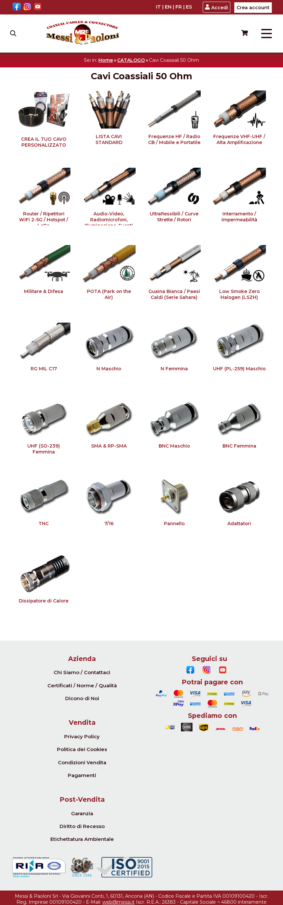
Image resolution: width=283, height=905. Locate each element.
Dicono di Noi (82, 698)
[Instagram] (27, 7)
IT (158, 7)
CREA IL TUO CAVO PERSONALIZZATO (43, 142)
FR (178, 7)
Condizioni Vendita (82, 762)
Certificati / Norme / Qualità (82, 685)
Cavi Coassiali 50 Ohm (174, 60)
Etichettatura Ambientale (82, 839)
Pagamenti (82, 775)
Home (105, 60)
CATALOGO (131, 60)
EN (168, 7)
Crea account (253, 8)
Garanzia (82, 813)
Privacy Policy (82, 736)
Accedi (216, 7)
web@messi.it (118, 902)
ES (189, 7)
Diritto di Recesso (82, 826)
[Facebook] (16, 7)
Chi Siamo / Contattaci (82, 672)
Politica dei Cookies (82, 749)
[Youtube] (38, 7)
